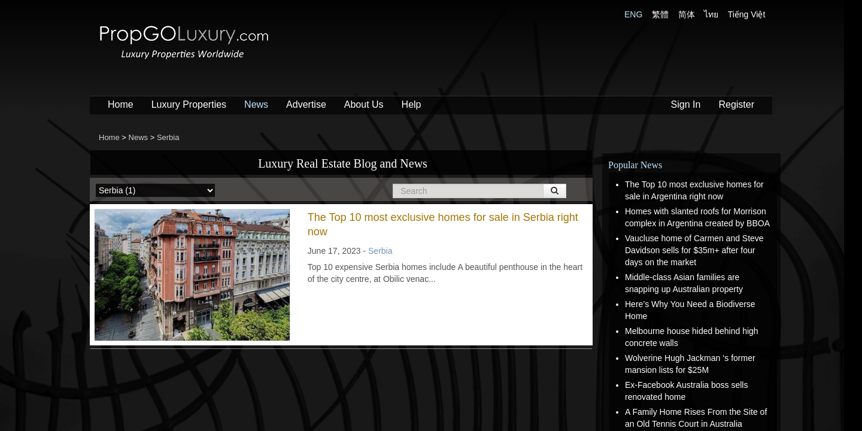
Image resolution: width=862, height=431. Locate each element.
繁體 (660, 14)
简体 (686, 14)
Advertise (306, 104)
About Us (364, 104)
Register (736, 104)
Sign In (686, 104)
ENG (633, 14)
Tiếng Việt (747, 14)
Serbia (380, 251)
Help (411, 104)
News (256, 104)
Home (120, 104)
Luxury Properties (188, 104)
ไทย (711, 14)
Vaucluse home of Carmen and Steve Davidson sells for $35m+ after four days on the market (694, 250)
